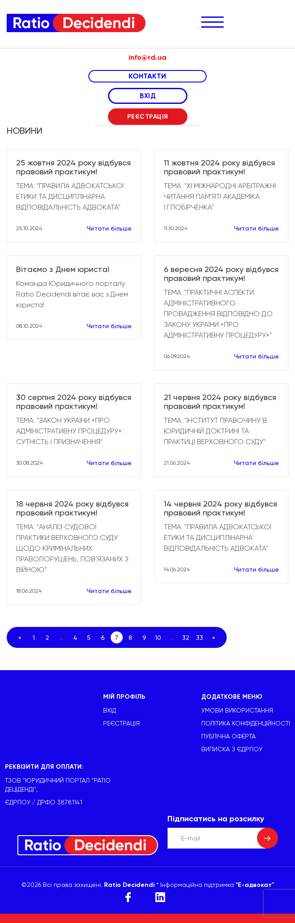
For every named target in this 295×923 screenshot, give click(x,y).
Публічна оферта (228, 736)
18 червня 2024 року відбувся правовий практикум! (72, 508)
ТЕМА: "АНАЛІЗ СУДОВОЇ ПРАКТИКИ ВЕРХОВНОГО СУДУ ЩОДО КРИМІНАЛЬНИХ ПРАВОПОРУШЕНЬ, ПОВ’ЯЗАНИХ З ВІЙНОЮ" (72, 548)
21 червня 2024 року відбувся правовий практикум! (220, 402)
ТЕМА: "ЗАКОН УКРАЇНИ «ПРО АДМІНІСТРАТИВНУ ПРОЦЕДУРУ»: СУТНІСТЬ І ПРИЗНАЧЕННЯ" (69, 431)
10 (158, 637)
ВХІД (147, 96)
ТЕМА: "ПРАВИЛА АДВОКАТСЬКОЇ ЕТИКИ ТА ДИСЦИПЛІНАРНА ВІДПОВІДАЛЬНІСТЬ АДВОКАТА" (70, 196)
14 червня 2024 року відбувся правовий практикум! (220, 508)
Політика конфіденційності (245, 723)
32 (185, 637)
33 (199, 637)
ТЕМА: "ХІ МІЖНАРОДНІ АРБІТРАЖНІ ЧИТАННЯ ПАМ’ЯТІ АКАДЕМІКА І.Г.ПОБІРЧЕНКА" (220, 196)
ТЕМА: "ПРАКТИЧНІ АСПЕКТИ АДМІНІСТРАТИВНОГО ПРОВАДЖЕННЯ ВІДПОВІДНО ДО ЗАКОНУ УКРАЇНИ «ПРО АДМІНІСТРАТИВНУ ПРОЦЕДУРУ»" (218, 313)
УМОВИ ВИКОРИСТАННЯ (237, 710)
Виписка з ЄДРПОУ (231, 749)
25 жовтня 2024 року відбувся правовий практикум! (73, 167)
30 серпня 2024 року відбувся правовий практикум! (73, 402)
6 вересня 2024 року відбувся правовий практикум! (221, 274)
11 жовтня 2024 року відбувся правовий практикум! (219, 167)
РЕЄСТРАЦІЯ (147, 116)
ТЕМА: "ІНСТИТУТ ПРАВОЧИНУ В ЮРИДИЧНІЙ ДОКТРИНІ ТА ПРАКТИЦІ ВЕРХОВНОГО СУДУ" (215, 431)
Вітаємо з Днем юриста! (62, 269)
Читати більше (109, 228)
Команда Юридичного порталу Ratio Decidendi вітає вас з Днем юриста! (72, 294)
